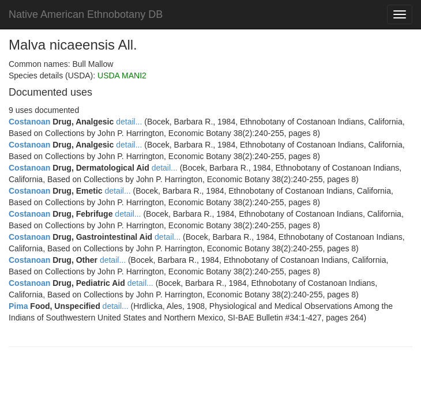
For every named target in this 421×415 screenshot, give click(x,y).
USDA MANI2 (121, 75)
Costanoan (29, 121)
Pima (18, 306)
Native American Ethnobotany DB (86, 14)
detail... (129, 121)
